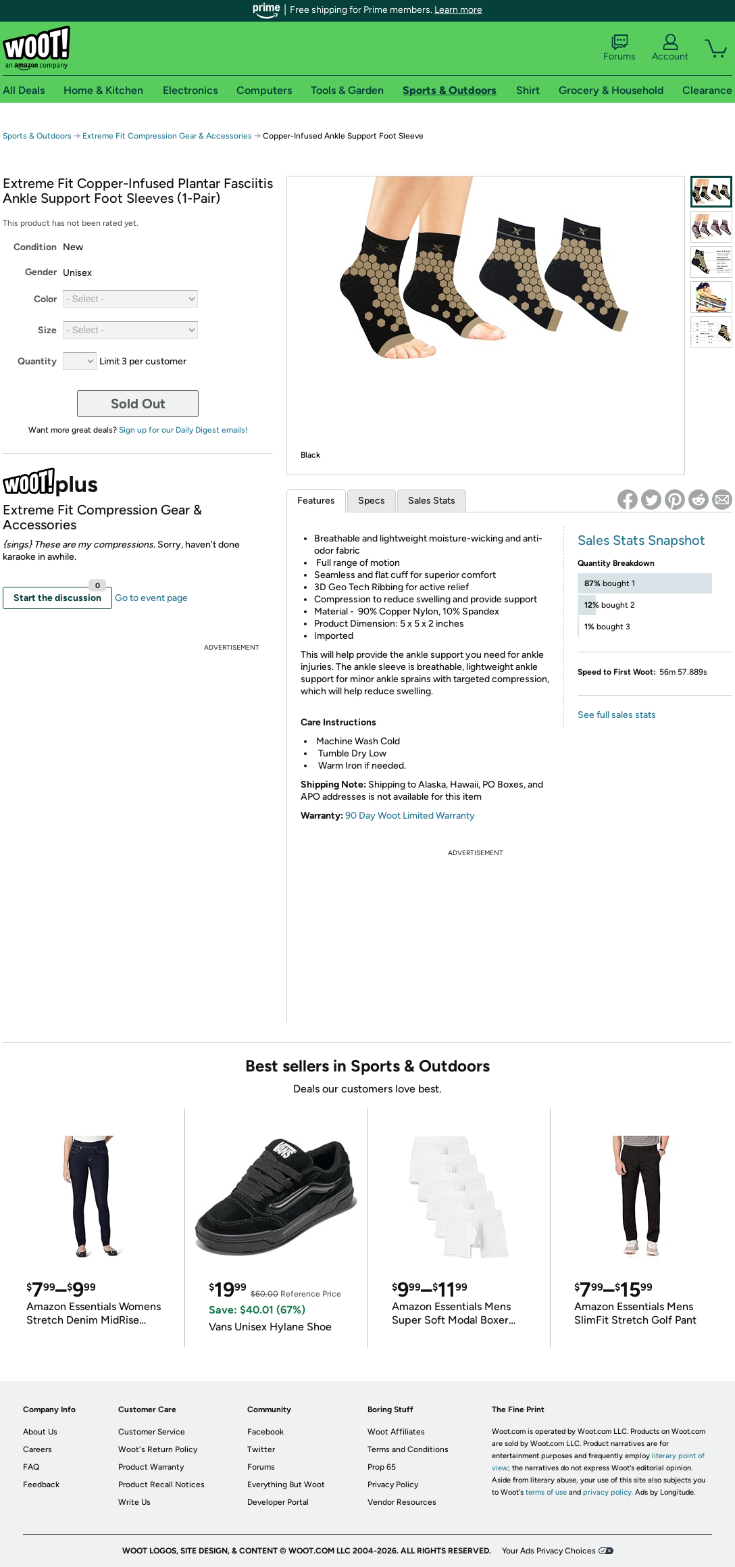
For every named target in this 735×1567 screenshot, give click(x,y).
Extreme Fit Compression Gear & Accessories (167, 136)
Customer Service (151, 1432)
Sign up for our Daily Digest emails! (183, 430)
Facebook (265, 1432)
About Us (40, 1432)
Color (45, 299)
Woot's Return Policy (157, 1449)
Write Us (134, 1502)
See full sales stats (617, 715)
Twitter (261, 1449)
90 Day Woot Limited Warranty (410, 815)
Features (316, 500)
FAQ (31, 1467)
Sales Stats (431, 500)
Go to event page (151, 598)
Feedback (41, 1484)
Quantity (37, 361)
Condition (35, 247)
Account (670, 48)
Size (47, 330)
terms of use (546, 1492)
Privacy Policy (393, 1484)
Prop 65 (382, 1467)
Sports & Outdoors (37, 136)
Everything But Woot (286, 1484)
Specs (371, 500)
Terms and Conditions (408, 1449)
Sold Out (138, 403)
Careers (37, 1449)
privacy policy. (608, 1492)
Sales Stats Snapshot (641, 540)
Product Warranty (151, 1467)
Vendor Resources (402, 1502)
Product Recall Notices (161, 1484)
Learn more (458, 10)
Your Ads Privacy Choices (549, 1551)
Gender (41, 272)
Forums (619, 48)
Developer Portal (278, 1502)
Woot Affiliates (396, 1432)
